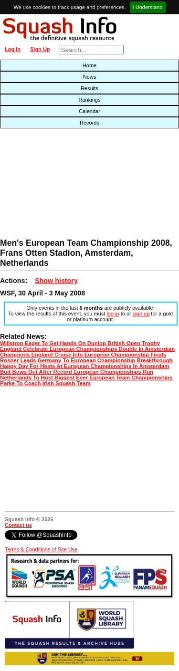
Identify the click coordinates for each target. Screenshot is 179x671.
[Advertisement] (57, 185)
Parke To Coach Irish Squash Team (45, 383)
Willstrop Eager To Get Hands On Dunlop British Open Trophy (80, 343)
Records (89, 123)
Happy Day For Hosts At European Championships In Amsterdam (84, 366)
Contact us (18, 525)
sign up (141, 313)
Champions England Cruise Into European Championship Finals (83, 354)
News (89, 77)
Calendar (89, 111)
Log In (13, 49)
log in (112, 313)
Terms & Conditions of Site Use (41, 549)
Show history (56, 280)
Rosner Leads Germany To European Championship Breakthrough (86, 360)
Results (89, 88)
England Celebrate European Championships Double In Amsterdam (87, 349)
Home (89, 65)
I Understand (148, 7)
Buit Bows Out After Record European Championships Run (76, 372)
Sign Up (40, 49)
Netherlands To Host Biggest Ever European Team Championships (86, 377)
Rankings (90, 100)
